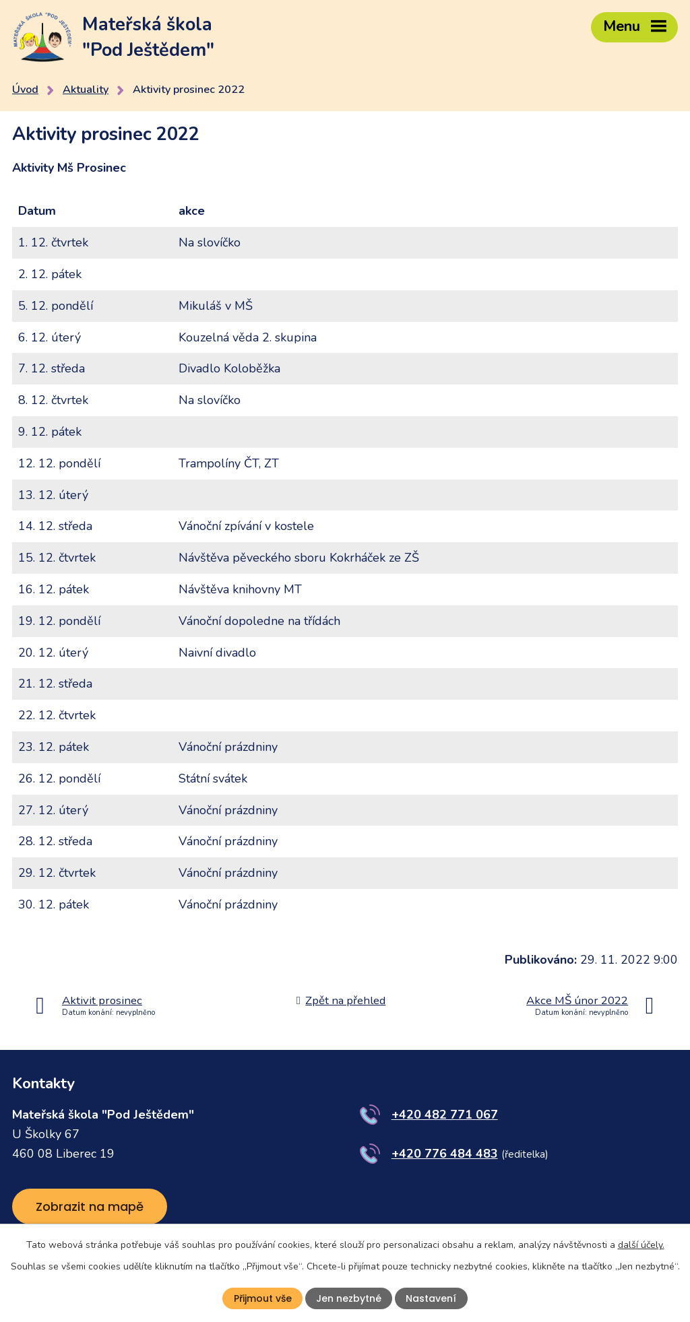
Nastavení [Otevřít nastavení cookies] (431, 1298)
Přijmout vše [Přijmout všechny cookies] (263, 1298)
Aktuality (85, 89)
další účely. (641, 1244)
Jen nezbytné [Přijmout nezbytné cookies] (348, 1298)
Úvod (25, 89)
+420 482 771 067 (444, 1114)
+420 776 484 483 (444, 1154)
